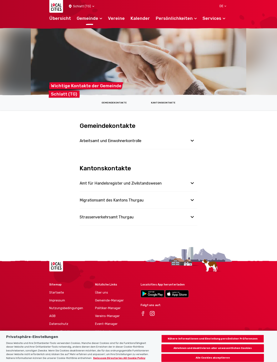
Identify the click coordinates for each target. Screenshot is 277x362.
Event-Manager (106, 324)
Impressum (57, 300)
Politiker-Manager (108, 308)
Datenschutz (58, 324)
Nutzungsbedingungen (66, 308)
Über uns (101, 292)
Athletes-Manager (108, 332)
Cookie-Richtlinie (61, 332)
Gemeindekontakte (114, 102)
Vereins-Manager (107, 316)
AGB (52, 316)
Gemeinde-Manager (109, 300)
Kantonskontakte (163, 102)
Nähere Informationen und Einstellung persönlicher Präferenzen (213, 342)
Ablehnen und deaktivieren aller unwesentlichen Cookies (213, 352)
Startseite (56, 292)
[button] (81, 6)
